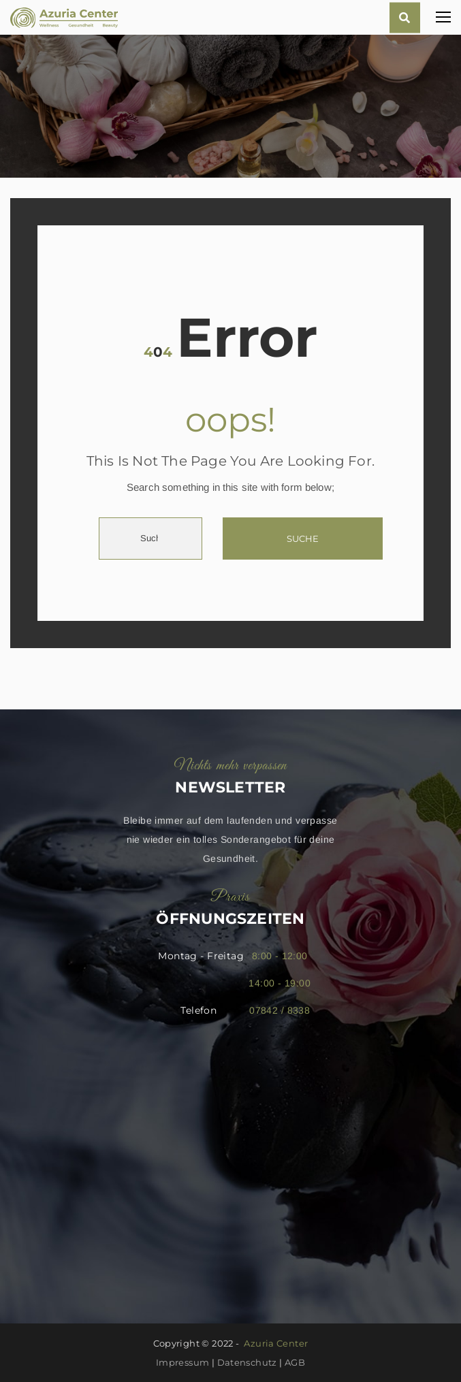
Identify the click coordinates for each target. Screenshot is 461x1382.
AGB (295, 1362)
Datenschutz (247, 1362)
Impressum (183, 1362)
